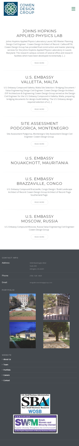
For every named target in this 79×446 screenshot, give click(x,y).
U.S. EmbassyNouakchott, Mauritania (39, 160)
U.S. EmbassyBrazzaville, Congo (39, 181)
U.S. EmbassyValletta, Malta (39, 79)
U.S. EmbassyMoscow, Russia (39, 218)
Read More (39, 63)
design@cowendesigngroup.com (41, 282)
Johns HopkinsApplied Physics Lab (39, 33)
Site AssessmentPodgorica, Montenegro (39, 125)
